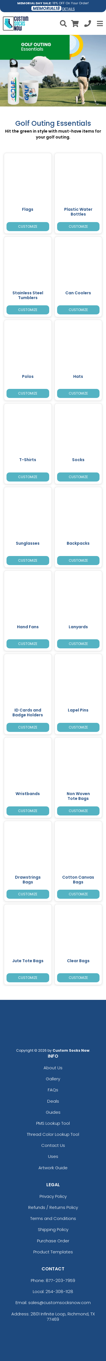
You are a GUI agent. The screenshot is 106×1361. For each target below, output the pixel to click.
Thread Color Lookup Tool (53, 1134)
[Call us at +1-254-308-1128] (87, 24)
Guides (53, 1112)
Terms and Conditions (53, 1218)
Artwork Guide (53, 1168)
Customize (27, 226)
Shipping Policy (53, 1229)
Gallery (53, 1079)
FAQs (53, 1090)
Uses (53, 1156)
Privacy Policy (53, 1196)
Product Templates (53, 1252)
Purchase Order (53, 1241)
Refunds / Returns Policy (53, 1207)
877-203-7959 (60, 1280)
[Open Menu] (99, 23)
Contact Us (53, 1145)
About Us (53, 1068)
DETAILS (68, 9)
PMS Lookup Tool (53, 1123)
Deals (53, 1101)
